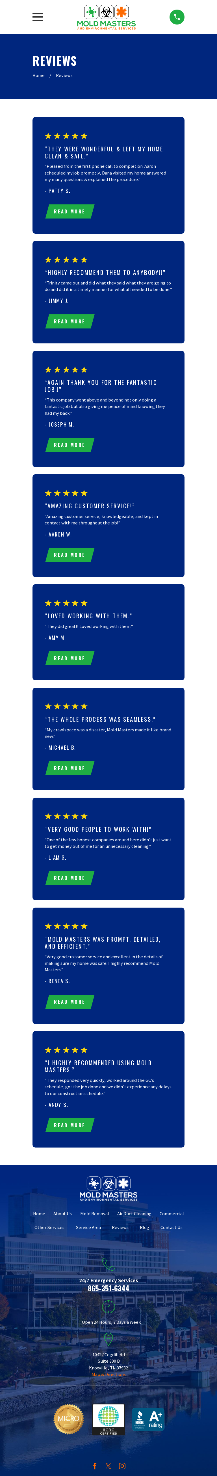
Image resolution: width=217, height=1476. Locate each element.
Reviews (120, 1231)
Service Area (88, 1231)
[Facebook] (95, 1469)
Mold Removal (94, 1217)
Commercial (172, 1217)
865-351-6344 (108, 1291)
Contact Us (171, 1231)
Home (39, 1217)
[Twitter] (108, 1469)
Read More (70, 211)
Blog (144, 1231)
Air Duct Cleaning (134, 1217)
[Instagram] (122, 1469)
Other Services (49, 1231)
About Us (62, 1217)
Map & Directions (109, 1378)
